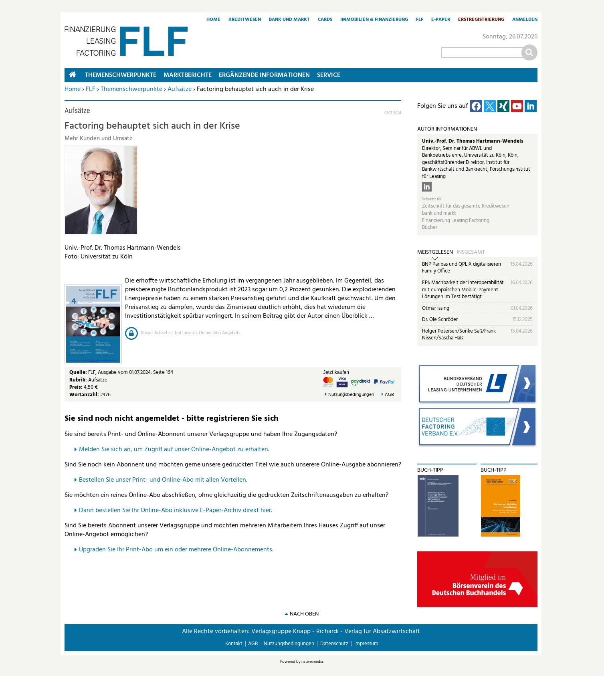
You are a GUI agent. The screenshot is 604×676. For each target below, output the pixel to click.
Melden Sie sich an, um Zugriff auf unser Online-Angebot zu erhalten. (174, 449)
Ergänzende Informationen (264, 75)
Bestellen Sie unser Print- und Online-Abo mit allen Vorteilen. (163, 480)
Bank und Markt (289, 20)
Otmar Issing (435, 308)
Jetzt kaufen (336, 372)
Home (213, 20)
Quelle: (78, 372)
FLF (419, 20)
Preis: (76, 387)
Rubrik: (78, 380)
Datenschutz (334, 643)
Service (328, 75)
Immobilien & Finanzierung (374, 20)
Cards (325, 20)
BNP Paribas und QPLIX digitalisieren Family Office (461, 268)
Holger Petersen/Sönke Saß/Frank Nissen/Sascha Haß (459, 335)
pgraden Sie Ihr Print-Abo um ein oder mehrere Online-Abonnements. (178, 550)
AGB (389, 395)
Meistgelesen (435, 252)
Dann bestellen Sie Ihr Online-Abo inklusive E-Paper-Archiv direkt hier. (175, 510)
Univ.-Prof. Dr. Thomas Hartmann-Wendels (472, 141)
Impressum (366, 643)
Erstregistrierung (481, 20)
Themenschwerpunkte (131, 89)
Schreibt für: (432, 199)
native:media (312, 661)
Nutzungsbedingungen (351, 395)
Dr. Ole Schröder (440, 319)
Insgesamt (471, 252)
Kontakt (233, 643)
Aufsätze (180, 89)
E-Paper (440, 20)
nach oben (304, 614)
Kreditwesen (244, 20)
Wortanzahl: (84, 395)
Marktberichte (188, 75)
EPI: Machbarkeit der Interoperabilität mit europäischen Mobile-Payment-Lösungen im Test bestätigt (463, 289)
